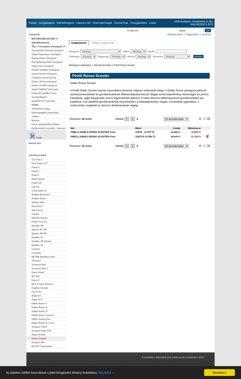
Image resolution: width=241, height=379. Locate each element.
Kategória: (95, 51)
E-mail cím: (152, 30)
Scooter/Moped (39, 97)
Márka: (134, 51)
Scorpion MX (38, 342)
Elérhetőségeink (65, 22)
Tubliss (35, 116)
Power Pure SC (39, 222)
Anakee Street (39, 198)
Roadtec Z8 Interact (41, 241)
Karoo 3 (35, 280)
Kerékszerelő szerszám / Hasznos (48, 128)
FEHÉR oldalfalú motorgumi (45, 70)
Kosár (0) (206, 34)
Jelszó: (191, 30)
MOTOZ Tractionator (42, 346)
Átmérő (139, 56)
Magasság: (111, 56)
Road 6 (35, 175)
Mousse (35, 120)
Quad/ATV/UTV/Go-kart (43, 101)
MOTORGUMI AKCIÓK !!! (45, 38)
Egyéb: (167, 51)
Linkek (152, 22)
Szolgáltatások (47, 22)
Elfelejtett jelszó (175, 34)
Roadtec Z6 (37, 245)
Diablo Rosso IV (40, 311)
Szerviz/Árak (121, 22)
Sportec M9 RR (39, 233)
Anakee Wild (38, 202)
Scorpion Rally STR (41, 330)
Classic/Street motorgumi (44, 73)
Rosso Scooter (39, 338)
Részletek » (110, 374)
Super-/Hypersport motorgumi (46, 54)
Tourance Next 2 (40, 268)
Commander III (39, 190)
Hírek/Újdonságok (102, 22)
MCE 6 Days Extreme (42, 284)
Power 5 (36, 167)
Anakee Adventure (41, 194)
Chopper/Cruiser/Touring (44, 77)
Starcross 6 (37, 210)
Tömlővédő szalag (41, 108)
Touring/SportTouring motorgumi (48, 50)
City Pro (35, 187)
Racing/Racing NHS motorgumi (47, 62)
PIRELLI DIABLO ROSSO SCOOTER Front (93, 132)
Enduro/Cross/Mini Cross (44, 93)
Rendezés (171, 56)
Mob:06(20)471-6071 (201, 24)
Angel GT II (37, 299)
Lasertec (36, 249)
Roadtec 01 (37, 237)
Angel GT (36, 295)
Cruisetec (36, 253)
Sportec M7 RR (39, 229)
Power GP (37, 183)
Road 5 (35, 171)
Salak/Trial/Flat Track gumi (45, 89)
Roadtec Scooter (40, 288)
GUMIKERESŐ (79, 43)
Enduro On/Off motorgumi (44, 85)
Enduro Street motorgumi (44, 81)
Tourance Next (39, 264)
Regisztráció (192, 34)
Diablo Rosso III (39, 307)
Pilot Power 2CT (40, 163)
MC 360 (35, 276)
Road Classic (38, 179)
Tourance (36, 260)
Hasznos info (83, 22)
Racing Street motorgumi (44, 58)
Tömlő (35, 105)
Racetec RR (38, 225)
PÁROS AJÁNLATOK (103, 43)
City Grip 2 (37, 159)
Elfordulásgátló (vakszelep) (45, 112)
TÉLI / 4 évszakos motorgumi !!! (48, 46)
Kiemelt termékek (102, 65)
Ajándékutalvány (40, 42)
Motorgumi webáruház (80, 65)
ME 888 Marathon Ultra (43, 257)
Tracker (35, 214)
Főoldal (33, 22)
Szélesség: (82, 56)
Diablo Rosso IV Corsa (43, 323)
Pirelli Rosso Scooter (124, 65)
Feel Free (36, 292)
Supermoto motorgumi (43, 66)
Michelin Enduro (40, 218)
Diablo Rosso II (39, 303)
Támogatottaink (138, 22)
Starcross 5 (37, 206)
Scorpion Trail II (39, 327)
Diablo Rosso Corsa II (42, 315)
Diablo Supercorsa (41, 319)
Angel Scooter (39, 334)
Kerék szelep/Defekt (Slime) (45, 124)
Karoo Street (38, 272)
